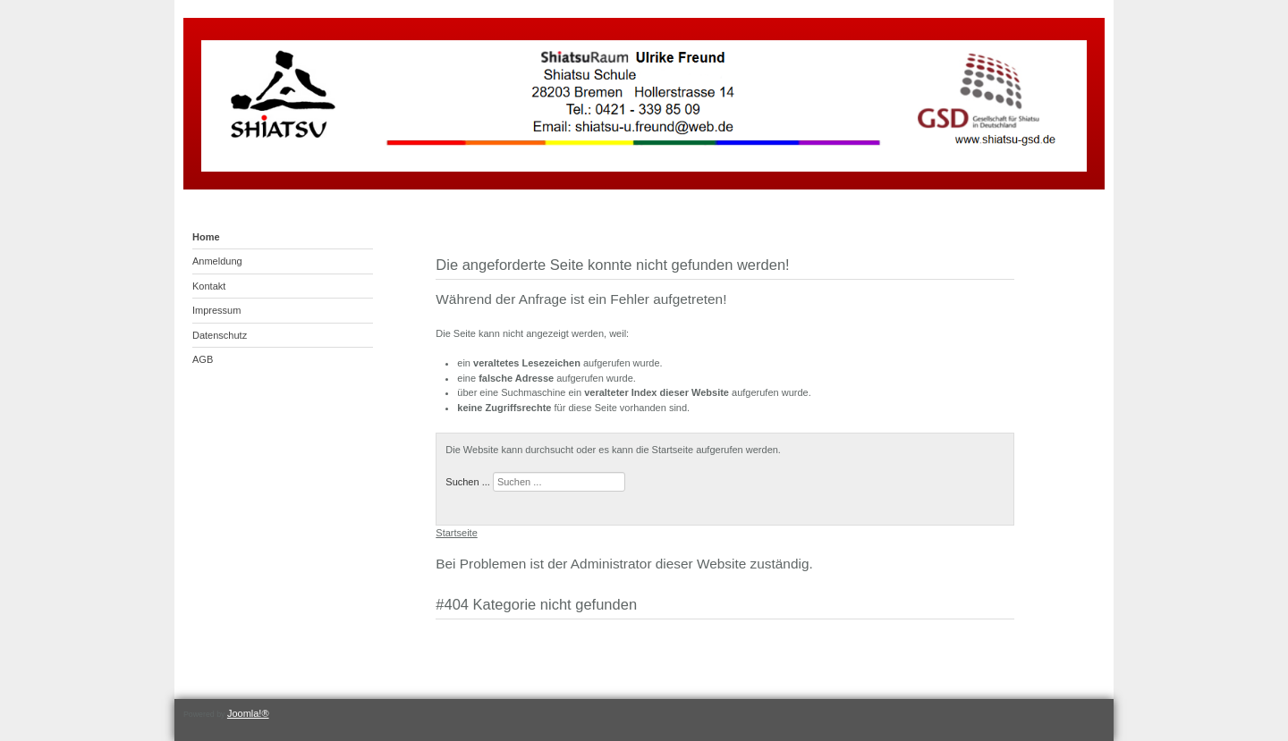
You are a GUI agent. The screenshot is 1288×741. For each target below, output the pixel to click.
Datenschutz (219, 335)
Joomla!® (248, 713)
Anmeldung (217, 261)
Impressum (216, 310)
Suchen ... (467, 481)
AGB (202, 359)
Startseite (456, 532)
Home (206, 237)
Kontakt (208, 286)
